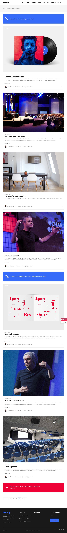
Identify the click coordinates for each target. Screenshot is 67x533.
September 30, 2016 (8, 332)
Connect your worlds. (23, 520)
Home (4, 8)
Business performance (14, 400)
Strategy (7, 28)
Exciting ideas (11, 467)
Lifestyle (28, 86)
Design (25, 86)
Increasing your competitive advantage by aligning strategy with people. (28, 276)
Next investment (12, 256)
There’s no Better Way (14, 77)
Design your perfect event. (24, 518)
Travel (31, 86)
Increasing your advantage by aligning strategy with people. (25, 486)
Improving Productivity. (15, 136)
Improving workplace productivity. (25, 521)
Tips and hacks (8, 94)
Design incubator (12, 334)
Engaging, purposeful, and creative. (25, 515)
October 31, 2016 (7, 74)
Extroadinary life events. (23, 516)
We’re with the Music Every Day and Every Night (22, 19)
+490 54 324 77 (6, 520)
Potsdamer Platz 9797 (7, 522)
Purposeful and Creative (15, 196)
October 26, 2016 (7, 134)
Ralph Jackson (11, 86)
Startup (6, 285)
